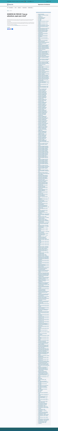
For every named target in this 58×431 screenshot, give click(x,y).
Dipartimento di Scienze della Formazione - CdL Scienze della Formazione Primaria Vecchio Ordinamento (43, 295)
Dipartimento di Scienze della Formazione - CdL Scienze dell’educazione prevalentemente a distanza (43, 289)
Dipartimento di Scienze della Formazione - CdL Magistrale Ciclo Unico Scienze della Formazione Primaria (43, 275)
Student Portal (13, 1)
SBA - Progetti (40, 390)
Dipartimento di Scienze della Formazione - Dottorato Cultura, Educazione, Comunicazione (43, 299)
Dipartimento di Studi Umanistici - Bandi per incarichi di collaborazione (43, 341)
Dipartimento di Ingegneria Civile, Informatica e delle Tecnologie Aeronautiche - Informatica (42, 105)
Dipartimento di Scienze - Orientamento (43, 246)
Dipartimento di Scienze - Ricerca (42, 255)
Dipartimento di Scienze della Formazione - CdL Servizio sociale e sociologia (43, 297)
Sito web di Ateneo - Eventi (41, 405)
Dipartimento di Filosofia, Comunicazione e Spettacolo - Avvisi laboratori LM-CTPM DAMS (43, 57)
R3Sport (39, 380)
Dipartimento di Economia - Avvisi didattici (43, 28)
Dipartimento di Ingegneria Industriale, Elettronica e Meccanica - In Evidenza (43, 148)
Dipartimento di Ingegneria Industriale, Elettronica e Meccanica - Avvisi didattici (43, 146)
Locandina (8, 27)
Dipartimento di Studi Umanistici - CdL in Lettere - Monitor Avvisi (43, 347)
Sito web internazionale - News (42, 422)
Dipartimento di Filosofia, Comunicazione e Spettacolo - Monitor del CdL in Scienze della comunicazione (43, 79)
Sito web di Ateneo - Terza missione (42, 420)
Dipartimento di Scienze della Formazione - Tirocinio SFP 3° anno (43, 318)
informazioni (16, 25)
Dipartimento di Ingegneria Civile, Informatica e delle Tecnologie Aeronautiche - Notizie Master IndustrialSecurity (42, 114)
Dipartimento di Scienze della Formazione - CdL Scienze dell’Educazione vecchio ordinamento (43, 292)
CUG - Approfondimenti (41, 18)
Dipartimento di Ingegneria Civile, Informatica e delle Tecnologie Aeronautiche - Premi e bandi (42, 135)
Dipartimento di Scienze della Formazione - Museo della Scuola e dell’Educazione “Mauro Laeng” (43, 310)
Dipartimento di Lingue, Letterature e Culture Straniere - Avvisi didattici (43, 177)
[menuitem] (8, 7)
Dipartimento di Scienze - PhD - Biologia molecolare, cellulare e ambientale (43, 248)
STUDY (15, 7)
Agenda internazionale (41, 14)
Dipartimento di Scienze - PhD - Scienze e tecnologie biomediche (43, 253)
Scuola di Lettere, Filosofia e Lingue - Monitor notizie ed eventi (43, 402)
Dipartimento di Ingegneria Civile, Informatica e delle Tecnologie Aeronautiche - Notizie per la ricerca (42, 120)
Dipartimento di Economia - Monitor (42, 30)
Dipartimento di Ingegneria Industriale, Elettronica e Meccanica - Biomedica (43, 150)
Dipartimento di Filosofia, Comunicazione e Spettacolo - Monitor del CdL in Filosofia (43, 77)
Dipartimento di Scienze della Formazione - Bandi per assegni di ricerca (43, 264)
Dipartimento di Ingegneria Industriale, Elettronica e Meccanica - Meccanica (43, 161)
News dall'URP (40, 378)
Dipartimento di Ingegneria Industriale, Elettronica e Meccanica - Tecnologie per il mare (43, 171)
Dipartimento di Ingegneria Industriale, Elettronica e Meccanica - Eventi (43, 155)
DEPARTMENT (11, 7)
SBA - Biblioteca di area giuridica (42, 386)
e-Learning (17, 1)
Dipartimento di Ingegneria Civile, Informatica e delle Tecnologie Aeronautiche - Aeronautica (42, 90)
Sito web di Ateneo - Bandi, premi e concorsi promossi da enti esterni (42, 403)
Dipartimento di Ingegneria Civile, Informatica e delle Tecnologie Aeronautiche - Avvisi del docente (42, 92)
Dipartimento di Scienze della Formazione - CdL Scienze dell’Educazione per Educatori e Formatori (43, 287)
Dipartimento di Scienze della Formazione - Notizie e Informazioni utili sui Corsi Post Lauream (43, 312)
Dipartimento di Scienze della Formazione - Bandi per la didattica (43, 266)
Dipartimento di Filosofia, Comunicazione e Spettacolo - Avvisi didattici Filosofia (43, 53)
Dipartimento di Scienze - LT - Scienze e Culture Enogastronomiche (43, 234)
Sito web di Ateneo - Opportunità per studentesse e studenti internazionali (43, 412)
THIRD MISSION (24, 7)
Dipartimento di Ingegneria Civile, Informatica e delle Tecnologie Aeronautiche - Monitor (42, 108)
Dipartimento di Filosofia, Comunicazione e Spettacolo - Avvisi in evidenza (43, 55)
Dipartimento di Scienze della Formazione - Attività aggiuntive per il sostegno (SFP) (43, 257)
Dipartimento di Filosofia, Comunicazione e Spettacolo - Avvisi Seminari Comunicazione (43, 64)
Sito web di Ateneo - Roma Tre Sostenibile (43, 419)
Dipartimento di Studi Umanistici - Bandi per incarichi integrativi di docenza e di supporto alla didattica (43, 343)
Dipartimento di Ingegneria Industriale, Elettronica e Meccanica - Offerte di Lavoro (43, 166)
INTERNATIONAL (30, 7)
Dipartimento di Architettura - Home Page (43, 25)
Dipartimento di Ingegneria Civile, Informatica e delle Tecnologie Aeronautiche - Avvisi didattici (42, 95)
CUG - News (39, 20)
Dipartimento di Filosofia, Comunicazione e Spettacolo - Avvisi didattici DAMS (43, 51)
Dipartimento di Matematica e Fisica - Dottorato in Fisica (43, 193)
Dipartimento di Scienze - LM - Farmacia (43, 225)
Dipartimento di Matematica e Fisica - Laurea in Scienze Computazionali (43, 205)
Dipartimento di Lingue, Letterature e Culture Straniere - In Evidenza (43, 181)
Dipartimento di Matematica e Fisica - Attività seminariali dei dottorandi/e (43, 183)
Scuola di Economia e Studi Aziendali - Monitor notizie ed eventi (43, 396)
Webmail (22, 1)
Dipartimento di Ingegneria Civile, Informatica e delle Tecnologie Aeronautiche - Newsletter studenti (42, 111)
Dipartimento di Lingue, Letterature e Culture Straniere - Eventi (43, 179)
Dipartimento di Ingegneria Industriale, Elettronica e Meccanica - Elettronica (43, 153)
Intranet (20, 1)
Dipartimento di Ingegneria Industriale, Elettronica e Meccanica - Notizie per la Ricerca (43, 163)
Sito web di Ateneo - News (41, 409)
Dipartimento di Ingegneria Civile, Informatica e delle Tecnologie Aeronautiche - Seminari (42, 138)
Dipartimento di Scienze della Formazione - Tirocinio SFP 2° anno (43, 316)
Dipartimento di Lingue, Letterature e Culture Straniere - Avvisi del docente (43, 176)
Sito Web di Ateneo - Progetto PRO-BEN (43, 414)
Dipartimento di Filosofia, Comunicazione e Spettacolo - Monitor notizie (43, 81)
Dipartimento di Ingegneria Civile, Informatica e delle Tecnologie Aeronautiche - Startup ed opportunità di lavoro (43, 141)
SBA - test (39, 391)
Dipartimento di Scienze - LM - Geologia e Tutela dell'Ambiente (43, 227)
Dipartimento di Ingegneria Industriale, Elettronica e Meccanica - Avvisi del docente (43, 144)
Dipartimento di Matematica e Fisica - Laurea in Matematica (43, 204)
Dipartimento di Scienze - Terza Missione (43, 256)
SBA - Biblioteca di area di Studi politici (43, 385)
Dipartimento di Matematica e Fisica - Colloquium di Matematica (43, 190)
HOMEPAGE (8, 7)
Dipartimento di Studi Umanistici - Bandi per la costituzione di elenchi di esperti (43, 345)
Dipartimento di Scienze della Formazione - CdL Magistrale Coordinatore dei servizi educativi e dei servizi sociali (43, 278)
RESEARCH (20, 7)
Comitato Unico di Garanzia (41, 17)
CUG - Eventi (39, 19)
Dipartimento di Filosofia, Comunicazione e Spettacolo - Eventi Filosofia (43, 72)
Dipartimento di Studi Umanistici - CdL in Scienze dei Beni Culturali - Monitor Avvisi (43, 349)
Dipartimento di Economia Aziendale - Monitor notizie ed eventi (43, 41)
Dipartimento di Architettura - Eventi (43, 24)
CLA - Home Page (40, 16)
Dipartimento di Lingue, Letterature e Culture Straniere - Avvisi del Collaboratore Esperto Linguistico (43, 173)
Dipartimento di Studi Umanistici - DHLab (43, 352)
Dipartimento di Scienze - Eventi (42, 219)
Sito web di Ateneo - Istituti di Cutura (43, 406)
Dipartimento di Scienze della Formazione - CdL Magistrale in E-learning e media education (43, 281)
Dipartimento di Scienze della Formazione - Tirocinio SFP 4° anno (43, 320)
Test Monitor (40, 423)
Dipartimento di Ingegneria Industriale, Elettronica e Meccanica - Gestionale (43, 160)
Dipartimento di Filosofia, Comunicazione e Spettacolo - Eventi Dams (43, 70)
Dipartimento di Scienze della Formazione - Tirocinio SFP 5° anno (43, 322)
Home (8, 10)
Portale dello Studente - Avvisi (42, 379)
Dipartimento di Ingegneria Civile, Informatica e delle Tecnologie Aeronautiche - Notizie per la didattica (43, 117)
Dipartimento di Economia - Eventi (42, 29)
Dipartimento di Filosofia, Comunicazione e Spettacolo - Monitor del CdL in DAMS (43, 75)
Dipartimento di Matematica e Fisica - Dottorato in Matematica (43, 195)
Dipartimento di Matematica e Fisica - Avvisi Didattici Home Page (43, 186)
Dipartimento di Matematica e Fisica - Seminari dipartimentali (43, 211)
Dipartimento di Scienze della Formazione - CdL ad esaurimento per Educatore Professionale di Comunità (43, 268)
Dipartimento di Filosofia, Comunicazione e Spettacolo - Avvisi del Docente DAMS (43, 45)
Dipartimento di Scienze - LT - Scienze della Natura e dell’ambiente (43, 232)
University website (9, 1)
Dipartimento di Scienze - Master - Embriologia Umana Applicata (42, 237)
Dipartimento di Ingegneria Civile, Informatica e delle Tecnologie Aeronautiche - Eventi (42, 100)
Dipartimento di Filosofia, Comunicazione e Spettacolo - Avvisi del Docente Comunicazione (43, 43)
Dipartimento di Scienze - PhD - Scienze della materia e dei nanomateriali (43, 249)
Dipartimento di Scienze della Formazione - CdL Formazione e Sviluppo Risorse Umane (43, 273)
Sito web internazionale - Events (42, 421)
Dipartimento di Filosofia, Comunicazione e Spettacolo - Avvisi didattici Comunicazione (43, 49)
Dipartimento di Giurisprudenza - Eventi (43, 86)
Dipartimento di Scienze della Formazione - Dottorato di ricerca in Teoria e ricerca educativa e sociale (43, 302)
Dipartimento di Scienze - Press (42, 254)
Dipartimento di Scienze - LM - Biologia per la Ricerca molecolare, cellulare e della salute (43, 223)
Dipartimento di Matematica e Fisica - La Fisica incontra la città (43, 200)
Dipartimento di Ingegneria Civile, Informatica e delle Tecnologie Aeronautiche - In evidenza (42, 103)
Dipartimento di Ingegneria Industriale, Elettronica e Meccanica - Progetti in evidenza (43, 168)
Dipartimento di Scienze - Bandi (42, 216)
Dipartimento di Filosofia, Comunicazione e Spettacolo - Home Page (43, 73)
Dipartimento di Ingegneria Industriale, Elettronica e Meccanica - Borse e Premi (43, 152)
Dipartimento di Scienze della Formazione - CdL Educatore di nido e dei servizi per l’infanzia (43, 271)
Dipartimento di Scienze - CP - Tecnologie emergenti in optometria (43, 218)
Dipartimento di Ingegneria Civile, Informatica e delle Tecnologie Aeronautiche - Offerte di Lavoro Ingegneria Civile (42, 129)
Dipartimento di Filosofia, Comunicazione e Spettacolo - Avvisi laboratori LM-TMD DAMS (43, 60)
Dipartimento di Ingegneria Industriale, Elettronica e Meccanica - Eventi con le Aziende (43, 157)
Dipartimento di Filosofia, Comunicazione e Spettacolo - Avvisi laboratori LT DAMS (43, 62)
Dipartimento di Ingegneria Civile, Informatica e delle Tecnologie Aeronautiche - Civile (42, 97)
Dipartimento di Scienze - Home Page (43, 220)
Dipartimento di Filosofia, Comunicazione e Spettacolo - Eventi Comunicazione (43, 68)
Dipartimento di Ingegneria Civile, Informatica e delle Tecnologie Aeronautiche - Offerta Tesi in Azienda (43, 122)
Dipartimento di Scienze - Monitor (42, 238)
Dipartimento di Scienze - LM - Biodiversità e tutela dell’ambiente (43, 221)
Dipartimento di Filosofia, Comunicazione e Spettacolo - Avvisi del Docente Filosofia (43, 47)
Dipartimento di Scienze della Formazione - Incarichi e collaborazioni (43, 308)
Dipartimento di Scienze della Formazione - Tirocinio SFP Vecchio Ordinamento (43, 323)
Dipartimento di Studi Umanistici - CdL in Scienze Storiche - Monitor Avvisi (43, 351)
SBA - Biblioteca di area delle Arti (42, 381)
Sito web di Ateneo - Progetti (42, 413)
